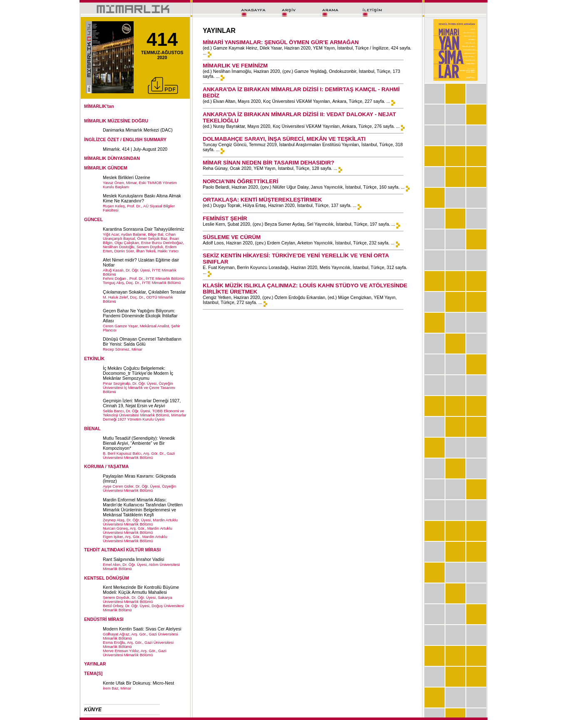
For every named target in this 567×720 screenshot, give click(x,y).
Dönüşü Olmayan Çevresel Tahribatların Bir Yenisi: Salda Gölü (142, 341)
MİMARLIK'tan (99, 106)
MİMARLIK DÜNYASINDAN (112, 158)
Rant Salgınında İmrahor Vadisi (133, 559)
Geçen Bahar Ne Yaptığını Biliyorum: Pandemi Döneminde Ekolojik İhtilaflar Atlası (140, 315)
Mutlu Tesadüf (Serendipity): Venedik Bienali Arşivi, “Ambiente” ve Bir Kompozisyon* (139, 443)
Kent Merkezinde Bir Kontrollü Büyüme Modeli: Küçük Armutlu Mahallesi (141, 590)
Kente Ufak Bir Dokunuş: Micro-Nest (138, 682)
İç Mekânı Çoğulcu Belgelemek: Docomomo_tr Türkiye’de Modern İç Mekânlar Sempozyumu (138, 373)
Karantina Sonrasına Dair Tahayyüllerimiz (143, 229)
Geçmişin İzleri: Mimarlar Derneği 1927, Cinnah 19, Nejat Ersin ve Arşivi (142, 403)
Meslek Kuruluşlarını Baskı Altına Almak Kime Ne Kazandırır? (142, 198)
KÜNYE (93, 710)
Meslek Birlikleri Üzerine (126, 177)
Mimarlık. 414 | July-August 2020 (135, 149)
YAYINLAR (95, 663)
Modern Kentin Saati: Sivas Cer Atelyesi (142, 628)
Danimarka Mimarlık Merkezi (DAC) (138, 129)
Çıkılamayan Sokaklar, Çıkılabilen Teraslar (144, 291)
